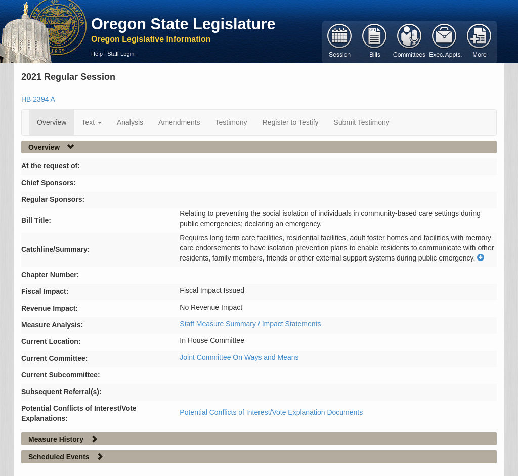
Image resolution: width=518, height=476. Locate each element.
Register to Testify (291, 122)
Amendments (179, 122)
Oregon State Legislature (183, 24)
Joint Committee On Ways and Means (239, 357)
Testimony (231, 122)
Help (97, 54)
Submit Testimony (362, 122)
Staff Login (120, 54)
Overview (51, 122)
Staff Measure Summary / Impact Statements (250, 324)
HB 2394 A (38, 99)
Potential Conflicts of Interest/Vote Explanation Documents (271, 412)
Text (91, 122)
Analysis (130, 122)
